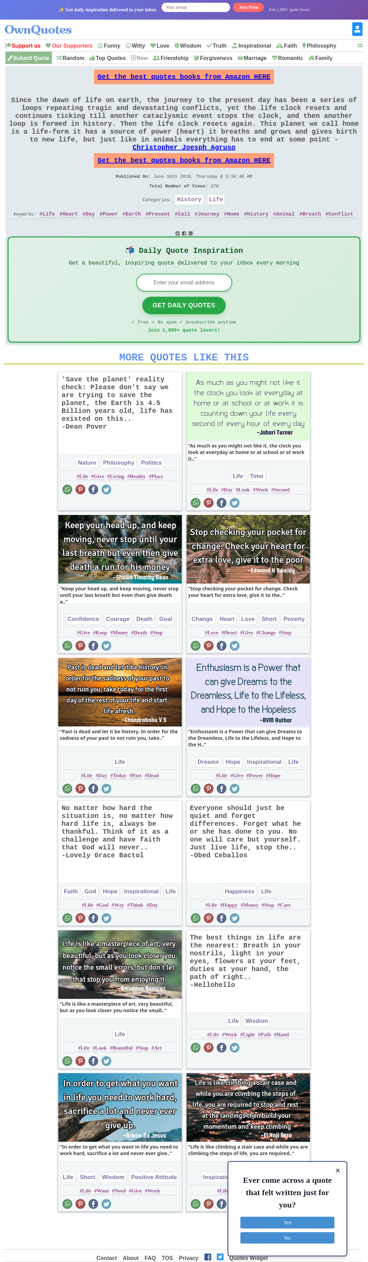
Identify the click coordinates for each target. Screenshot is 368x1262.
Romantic (290, 58)
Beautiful (122, 1078)
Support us (26, 46)
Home (233, 236)
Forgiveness (216, 58)
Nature (87, 493)
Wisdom (190, 46)
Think (136, 935)
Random (73, 58)
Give (99, 506)
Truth (219, 46)
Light (249, 1064)
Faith (290, 46)
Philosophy (321, 46)
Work (262, 520)
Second (282, 520)
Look (244, 520)
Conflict (341, 236)
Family (324, 58)
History (189, 221)
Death (144, 649)
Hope (233, 792)
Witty (138, 46)
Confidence (83, 649)
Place (157, 506)
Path (266, 1064)
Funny (112, 46)
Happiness (239, 921)
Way (119, 935)
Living (117, 506)
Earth (133, 236)
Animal (285, 236)
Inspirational (255, 46)
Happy (230, 935)
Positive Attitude (154, 1207)
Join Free (248, 7)
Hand (283, 1064)
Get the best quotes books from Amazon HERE (184, 78)
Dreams (208, 792)
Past (137, 805)
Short (268, 649)
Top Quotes (111, 58)
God (90, 921)
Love (162, 46)
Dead (152, 805)
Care (285, 935)
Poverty (294, 649)
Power (110, 236)
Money (120, 662)
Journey (208, 236)
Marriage (255, 58)
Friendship (175, 58)
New (142, 58)
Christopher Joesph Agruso (184, 162)
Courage (118, 649)
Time (256, 506)
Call (184, 236)
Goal (165, 649)
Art (158, 1078)
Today (119, 805)
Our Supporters (72, 46)
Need (120, 1221)
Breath (311, 236)
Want (103, 1221)
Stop (158, 662)
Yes (288, 1221)
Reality (138, 506)
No (287, 1236)
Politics (151, 493)
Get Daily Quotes (184, 331)
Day (90, 236)
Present (159, 236)
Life (216, 221)
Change (202, 649)
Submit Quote (31, 58)
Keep (101, 662)
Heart (70, 236)
